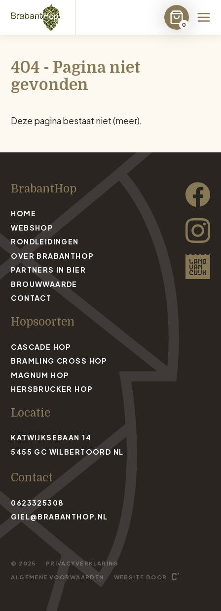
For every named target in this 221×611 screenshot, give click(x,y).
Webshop (32, 227)
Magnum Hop (40, 375)
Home (23, 213)
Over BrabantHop (52, 255)
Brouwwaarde (44, 284)
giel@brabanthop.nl (59, 516)
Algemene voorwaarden (57, 576)
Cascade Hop (41, 346)
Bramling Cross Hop (59, 360)
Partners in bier (48, 269)
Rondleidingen (44, 241)
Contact (31, 297)
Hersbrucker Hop (51, 388)
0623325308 (37, 502)
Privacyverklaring (82, 563)
